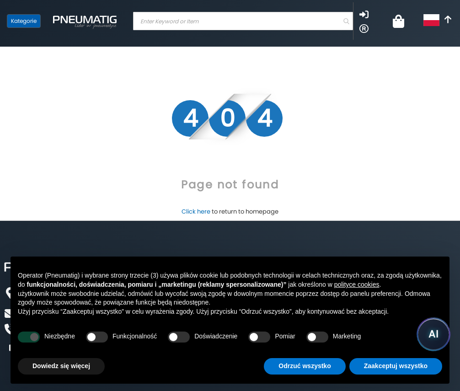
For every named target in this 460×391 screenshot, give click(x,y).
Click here (196, 211)
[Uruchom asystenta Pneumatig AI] (433, 334)
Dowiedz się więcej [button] (61, 366)
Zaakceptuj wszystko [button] (396, 366)
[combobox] (243, 21)
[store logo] (84, 21)
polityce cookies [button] (357, 284)
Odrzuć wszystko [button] (304, 366)
